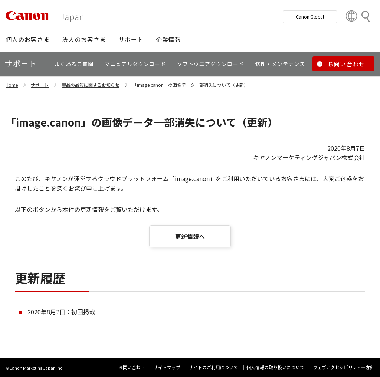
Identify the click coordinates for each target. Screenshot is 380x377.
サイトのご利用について (213, 367)
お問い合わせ (131, 367)
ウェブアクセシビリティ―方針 (343, 367)
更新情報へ (190, 236)
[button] (28, 39)
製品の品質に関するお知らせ (90, 85)
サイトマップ (167, 367)
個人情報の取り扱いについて (275, 367)
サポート (40, 85)
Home (12, 85)
